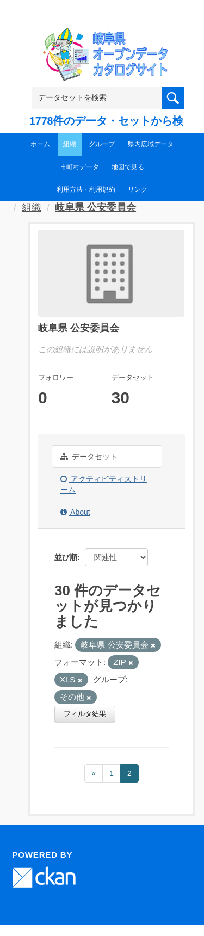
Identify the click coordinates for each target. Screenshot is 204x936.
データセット (89, 456)
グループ (102, 144)
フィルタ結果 (85, 714)
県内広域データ (151, 144)
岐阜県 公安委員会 (95, 207)
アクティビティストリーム (103, 484)
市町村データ (79, 167)
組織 (69, 144)
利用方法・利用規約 (86, 189)
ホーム (40, 144)
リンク (137, 189)
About (75, 512)
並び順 (65, 557)
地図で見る (128, 167)
